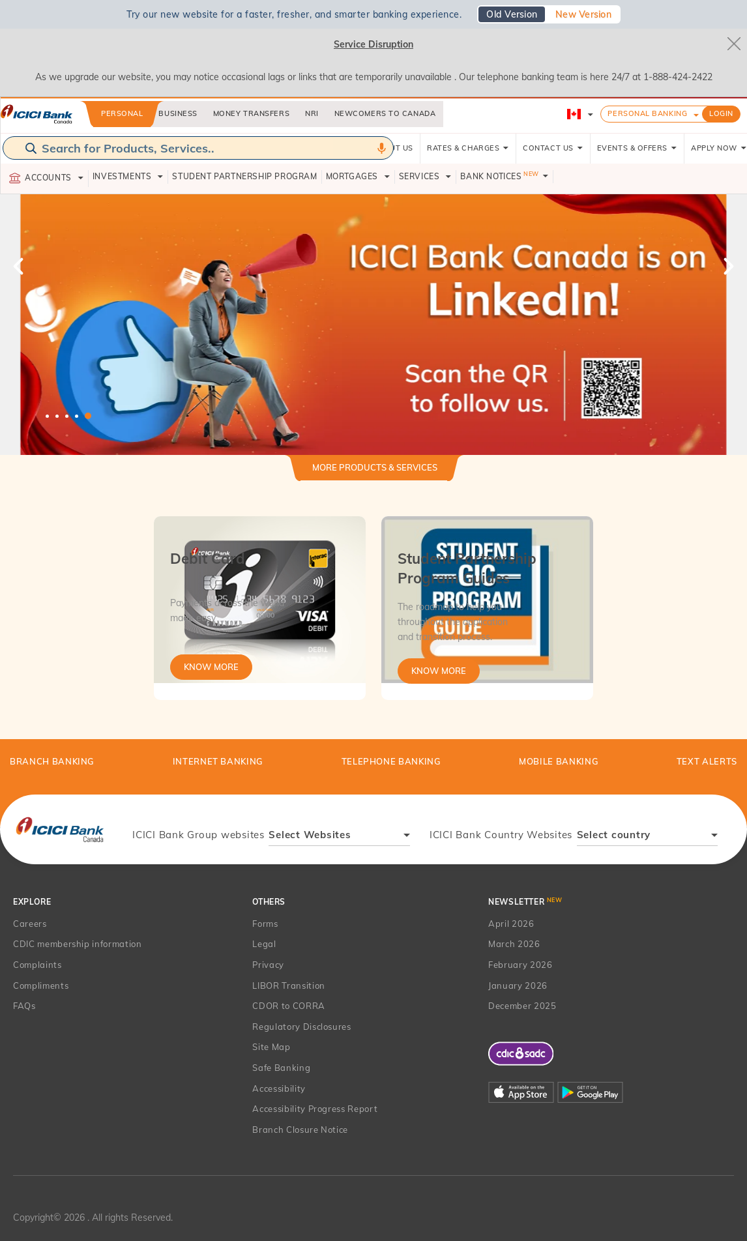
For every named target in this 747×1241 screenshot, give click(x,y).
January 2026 (518, 985)
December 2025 (522, 1005)
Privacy (268, 964)
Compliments (40, 985)
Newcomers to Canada (384, 113)
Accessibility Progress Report (314, 1108)
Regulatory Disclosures (301, 1026)
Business (177, 113)
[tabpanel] (373, 324)
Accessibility (278, 1088)
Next (727, 266)
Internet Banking (218, 761)
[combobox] (339, 836)
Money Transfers (251, 113)
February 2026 (520, 964)
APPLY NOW (719, 148)
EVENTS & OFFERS (637, 148)
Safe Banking (281, 1067)
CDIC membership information (77, 944)
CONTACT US (553, 148)
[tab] (374, 473)
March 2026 (514, 944)
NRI (312, 113)
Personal (122, 113)
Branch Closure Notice (300, 1129)
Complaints (37, 964)
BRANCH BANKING (52, 761)
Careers (30, 923)
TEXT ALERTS (707, 761)
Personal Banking (647, 113)
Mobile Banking (558, 761)
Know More (211, 667)
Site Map (271, 1047)
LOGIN (721, 113)
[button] (373, 324)
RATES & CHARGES (468, 148)
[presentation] (60, 829)
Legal (264, 944)
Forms (265, 923)
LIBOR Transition (288, 985)
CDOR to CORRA (288, 1005)
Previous (20, 266)
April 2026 (511, 923)
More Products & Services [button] (374, 467)
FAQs (24, 1005)
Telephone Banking (391, 761)
